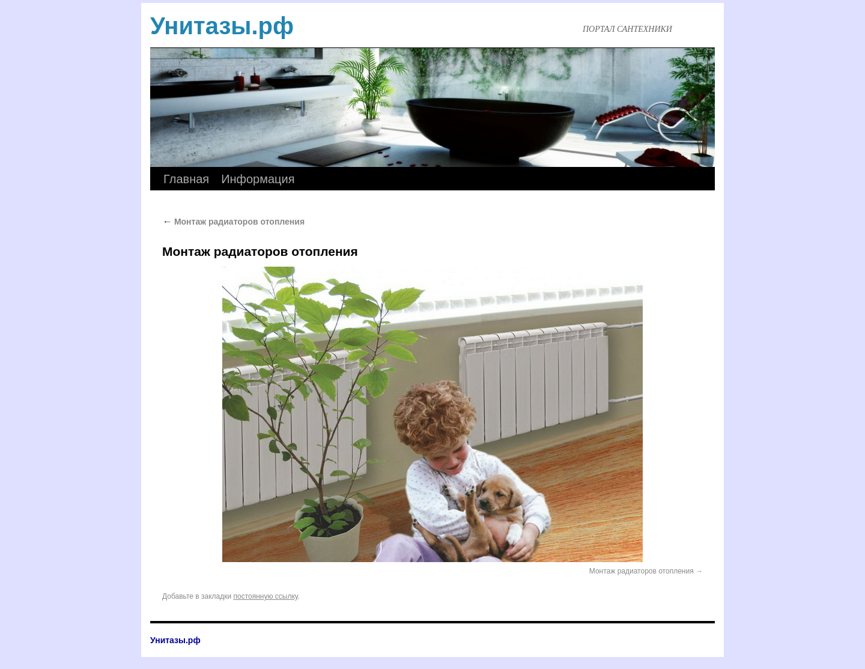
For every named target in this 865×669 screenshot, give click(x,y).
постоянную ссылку (266, 596)
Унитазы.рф (222, 26)
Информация (257, 179)
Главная (186, 179)
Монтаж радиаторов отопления (233, 221)
